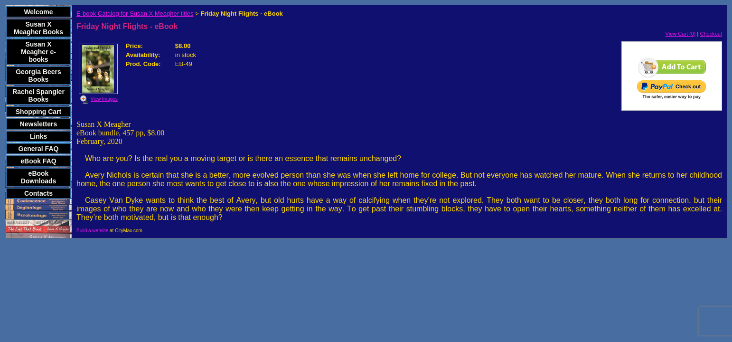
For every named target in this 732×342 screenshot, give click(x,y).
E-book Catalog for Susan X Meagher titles (134, 13)
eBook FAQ (38, 161)
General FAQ (39, 148)
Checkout (711, 34)
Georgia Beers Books (38, 75)
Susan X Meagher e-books (38, 51)
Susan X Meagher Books (38, 28)
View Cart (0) (681, 34)
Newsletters (38, 124)
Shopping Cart (38, 111)
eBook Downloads (38, 177)
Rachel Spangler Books (38, 95)
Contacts (38, 193)
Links (38, 136)
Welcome (38, 12)
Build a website (92, 230)
